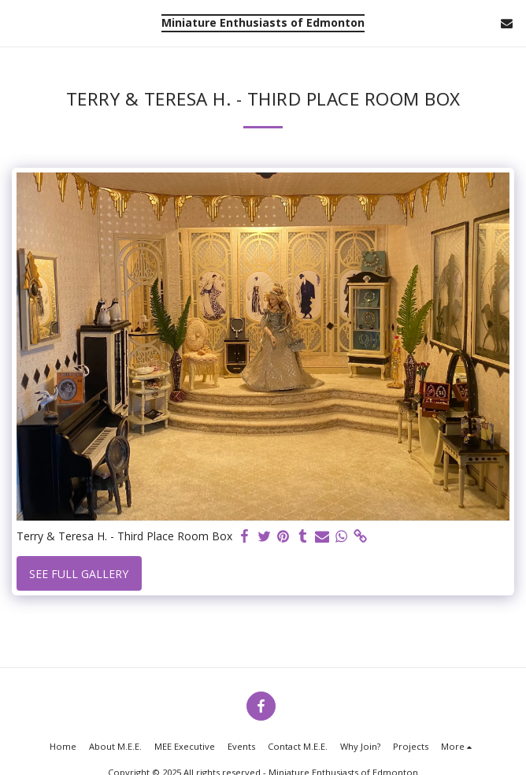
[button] (17, 22)
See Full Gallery (78, 573)
